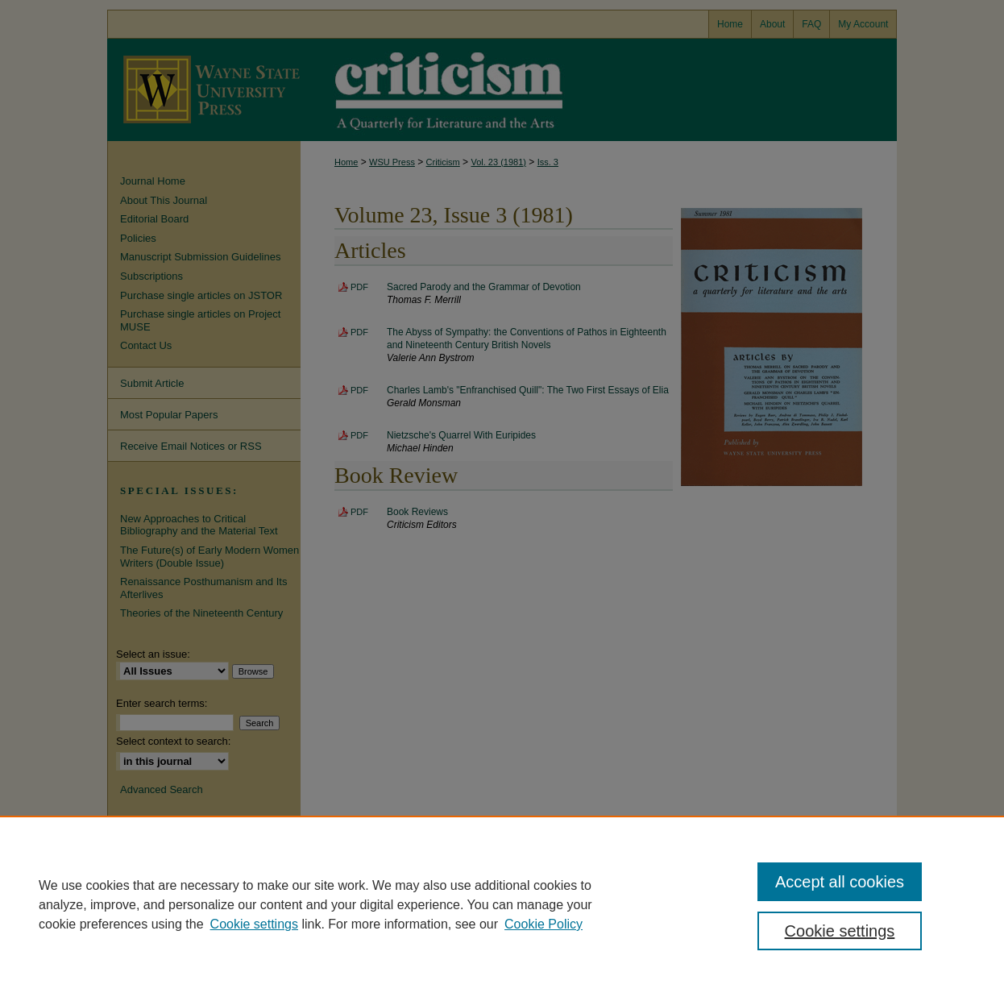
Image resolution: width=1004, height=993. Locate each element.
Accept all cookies (839, 882)
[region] (502, 904)
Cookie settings (254, 924)
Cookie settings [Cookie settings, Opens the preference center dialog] (840, 931)
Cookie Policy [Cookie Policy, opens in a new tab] (543, 924)
